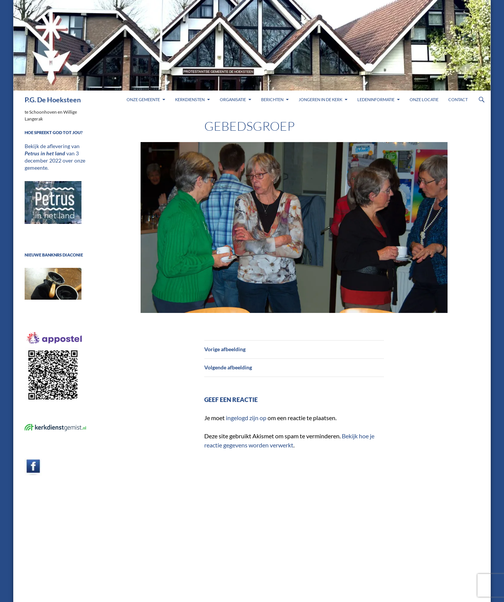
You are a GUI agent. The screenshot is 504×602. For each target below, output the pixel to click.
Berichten (272, 99)
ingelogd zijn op (246, 417)
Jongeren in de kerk (320, 99)
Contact (458, 99)
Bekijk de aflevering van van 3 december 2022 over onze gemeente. (54, 153)
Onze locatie (424, 99)
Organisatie (233, 99)
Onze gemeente (143, 99)
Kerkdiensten (190, 99)
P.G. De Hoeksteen (53, 99)
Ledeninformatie (375, 99)
